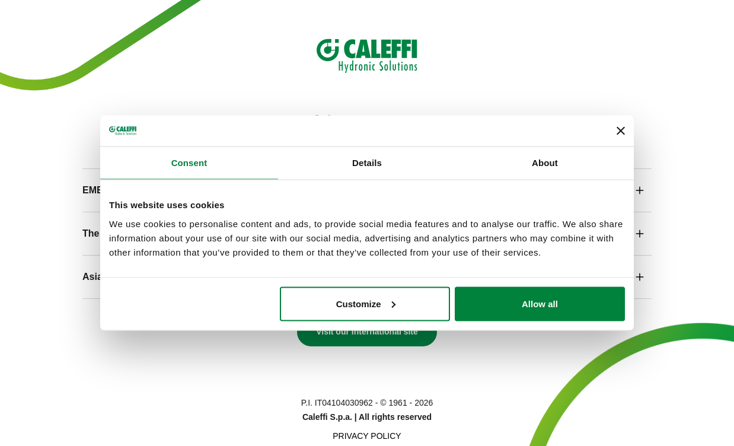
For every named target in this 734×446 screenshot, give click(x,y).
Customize (365, 303)
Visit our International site (367, 331)
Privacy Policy (367, 436)
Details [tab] (367, 163)
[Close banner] (621, 131)
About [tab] (545, 163)
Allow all (540, 303)
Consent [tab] (189, 163)
